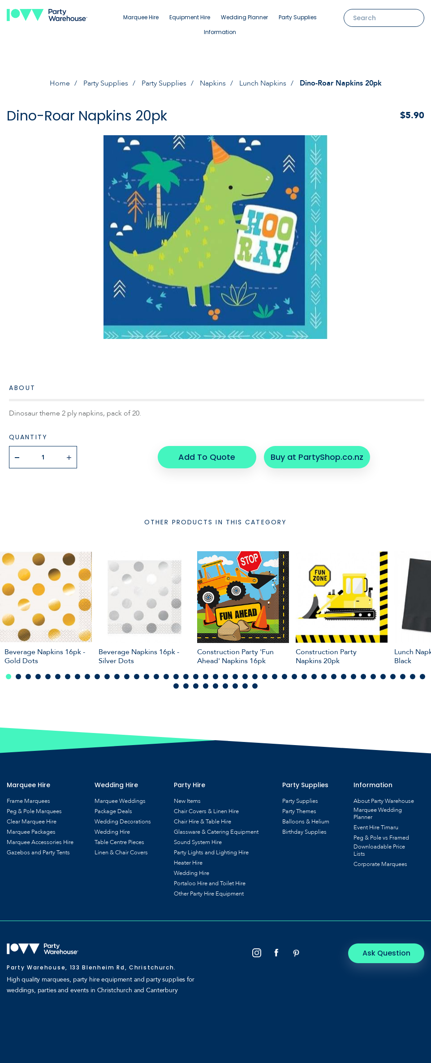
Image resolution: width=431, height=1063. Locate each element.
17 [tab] (166, 676)
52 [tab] (255, 686)
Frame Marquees (28, 801)
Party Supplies (298, 17)
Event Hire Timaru (375, 827)
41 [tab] (402, 676)
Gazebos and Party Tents (38, 852)
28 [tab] (274, 676)
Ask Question (386, 953)
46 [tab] (195, 686)
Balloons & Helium (305, 821)
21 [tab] (205, 676)
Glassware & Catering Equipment (216, 832)
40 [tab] (393, 676)
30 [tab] (294, 676)
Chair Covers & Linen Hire (206, 811)
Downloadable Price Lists (379, 850)
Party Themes (299, 811)
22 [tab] (215, 676)
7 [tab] (67, 676)
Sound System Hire (198, 842)
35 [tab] (343, 676)
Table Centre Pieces (119, 842)
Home (60, 83)
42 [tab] (412, 676)
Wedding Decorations (123, 821)
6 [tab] (57, 676)
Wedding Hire (112, 832)
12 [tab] (117, 676)
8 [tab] (77, 676)
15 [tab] (146, 676)
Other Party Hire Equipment (209, 893)
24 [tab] (235, 676)
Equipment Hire (189, 17)
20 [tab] (195, 676)
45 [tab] (186, 686)
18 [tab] (176, 676)
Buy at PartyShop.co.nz (317, 457)
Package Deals (113, 811)
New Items (187, 801)
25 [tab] (245, 676)
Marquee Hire (141, 17)
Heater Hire (188, 862)
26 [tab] (255, 676)
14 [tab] (136, 676)
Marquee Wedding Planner (377, 813)
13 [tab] (126, 676)
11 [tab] (107, 676)
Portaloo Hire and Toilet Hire (210, 883)
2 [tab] (18, 676)
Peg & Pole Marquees (34, 811)
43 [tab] (422, 676)
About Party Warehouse (383, 801)
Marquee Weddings (120, 801)
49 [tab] (225, 686)
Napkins (213, 83)
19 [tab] (186, 676)
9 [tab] (87, 676)
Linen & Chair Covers (121, 852)
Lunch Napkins (262, 83)
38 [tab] (373, 676)
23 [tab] (225, 676)
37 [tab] (363, 676)
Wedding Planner (244, 17)
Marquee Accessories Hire (40, 842)
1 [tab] (8, 676)
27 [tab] (264, 676)
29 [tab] (284, 676)
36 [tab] (353, 676)
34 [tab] (333, 676)
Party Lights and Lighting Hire (211, 852)
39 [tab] (383, 676)
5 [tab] (48, 676)
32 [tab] (314, 676)
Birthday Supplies (304, 832)
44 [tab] (176, 686)
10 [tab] (97, 676)
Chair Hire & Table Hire (202, 821)
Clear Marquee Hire (31, 821)
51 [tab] (245, 686)
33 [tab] (324, 676)
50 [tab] (235, 686)
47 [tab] (205, 686)
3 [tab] (28, 676)
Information (220, 32)
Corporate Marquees (380, 864)
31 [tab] (304, 676)
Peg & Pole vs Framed (381, 837)
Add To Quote (206, 457)
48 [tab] (215, 686)
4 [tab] (38, 676)
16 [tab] (156, 676)
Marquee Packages (31, 832)
